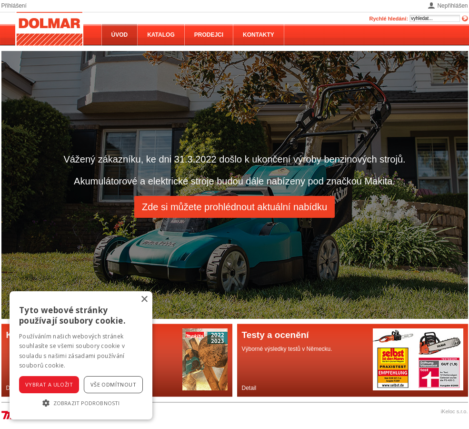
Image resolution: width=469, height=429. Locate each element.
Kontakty (258, 34)
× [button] (144, 299)
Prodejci (208, 34)
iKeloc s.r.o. (454, 411)
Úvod (119, 34)
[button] (81, 403)
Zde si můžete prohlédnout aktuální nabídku (234, 207)
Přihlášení (14, 5)
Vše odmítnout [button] (113, 384)
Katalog (161, 34)
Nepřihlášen (452, 5)
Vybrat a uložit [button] (49, 384)
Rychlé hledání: (388, 18)
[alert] (81, 355)
